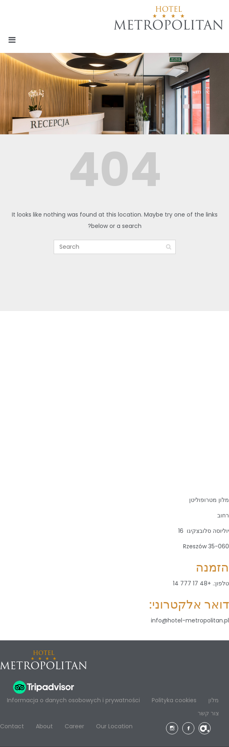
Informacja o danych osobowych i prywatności (73, 700)
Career (74, 726)
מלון (213, 700)
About (44, 726)
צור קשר (208, 713)
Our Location (114, 726)
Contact (12, 726)
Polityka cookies (174, 700)
